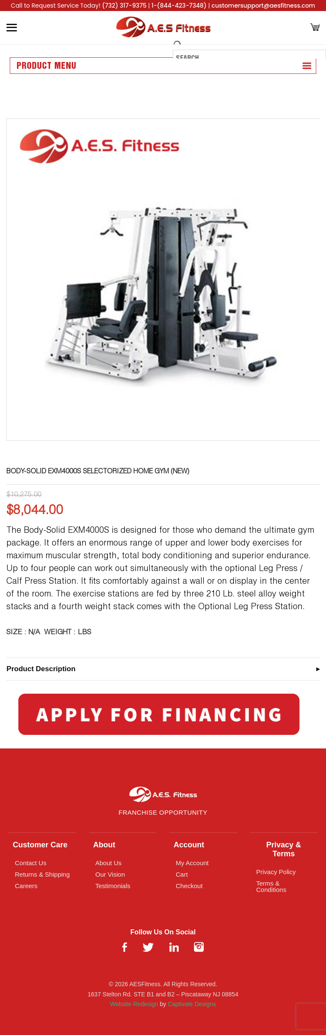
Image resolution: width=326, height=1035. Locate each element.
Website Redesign (134, 1004)
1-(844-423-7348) (179, 5)
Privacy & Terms (283, 849)
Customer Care (40, 845)
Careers (26, 885)
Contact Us (30, 862)
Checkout (189, 885)
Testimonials (113, 885)
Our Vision (110, 874)
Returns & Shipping (42, 874)
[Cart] (315, 28)
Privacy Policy (276, 871)
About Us (109, 862)
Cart (182, 874)
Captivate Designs (192, 1004)
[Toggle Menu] (11, 27)
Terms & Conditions (271, 886)
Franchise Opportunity (162, 812)
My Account (192, 862)
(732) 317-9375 (124, 5)
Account (189, 845)
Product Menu (46, 66)
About (104, 845)
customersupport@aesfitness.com (263, 5)
